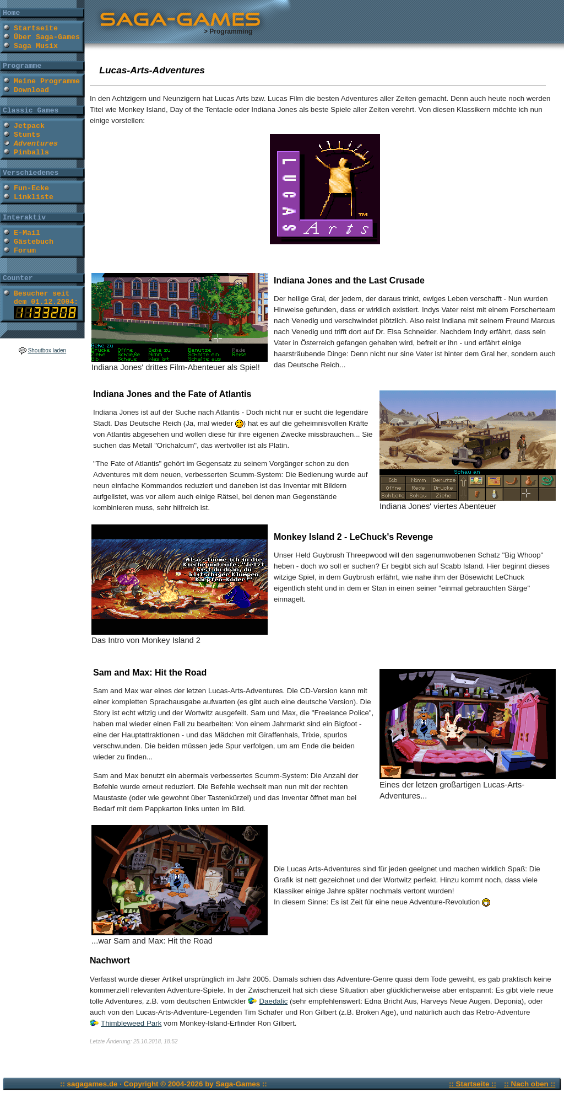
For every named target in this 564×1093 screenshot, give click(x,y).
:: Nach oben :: (529, 1084)
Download (31, 90)
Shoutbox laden (47, 350)
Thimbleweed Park (131, 1023)
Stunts (27, 135)
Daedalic (273, 1001)
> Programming (228, 31)
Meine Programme (47, 81)
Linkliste (33, 197)
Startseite (36, 28)
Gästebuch (33, 242)
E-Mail (27, 233)
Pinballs (31, 152)
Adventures (36, 144)
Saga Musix (36, 46)
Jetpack (29, 126)
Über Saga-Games (47, 37)
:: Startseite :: (472, 1084)
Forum (25, 251)
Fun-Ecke (31, 188)
